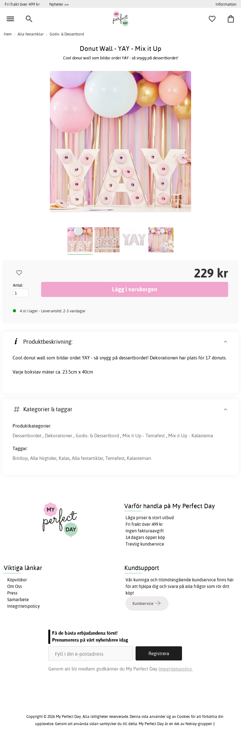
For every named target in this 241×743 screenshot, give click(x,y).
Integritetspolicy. (175, 669)
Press (12, 593)
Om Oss (14, 586)
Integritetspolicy (23, 606)
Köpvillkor (17, 580)
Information (226, 4)
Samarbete (18, 599)
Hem (8, 34)
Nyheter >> (59, 4)
